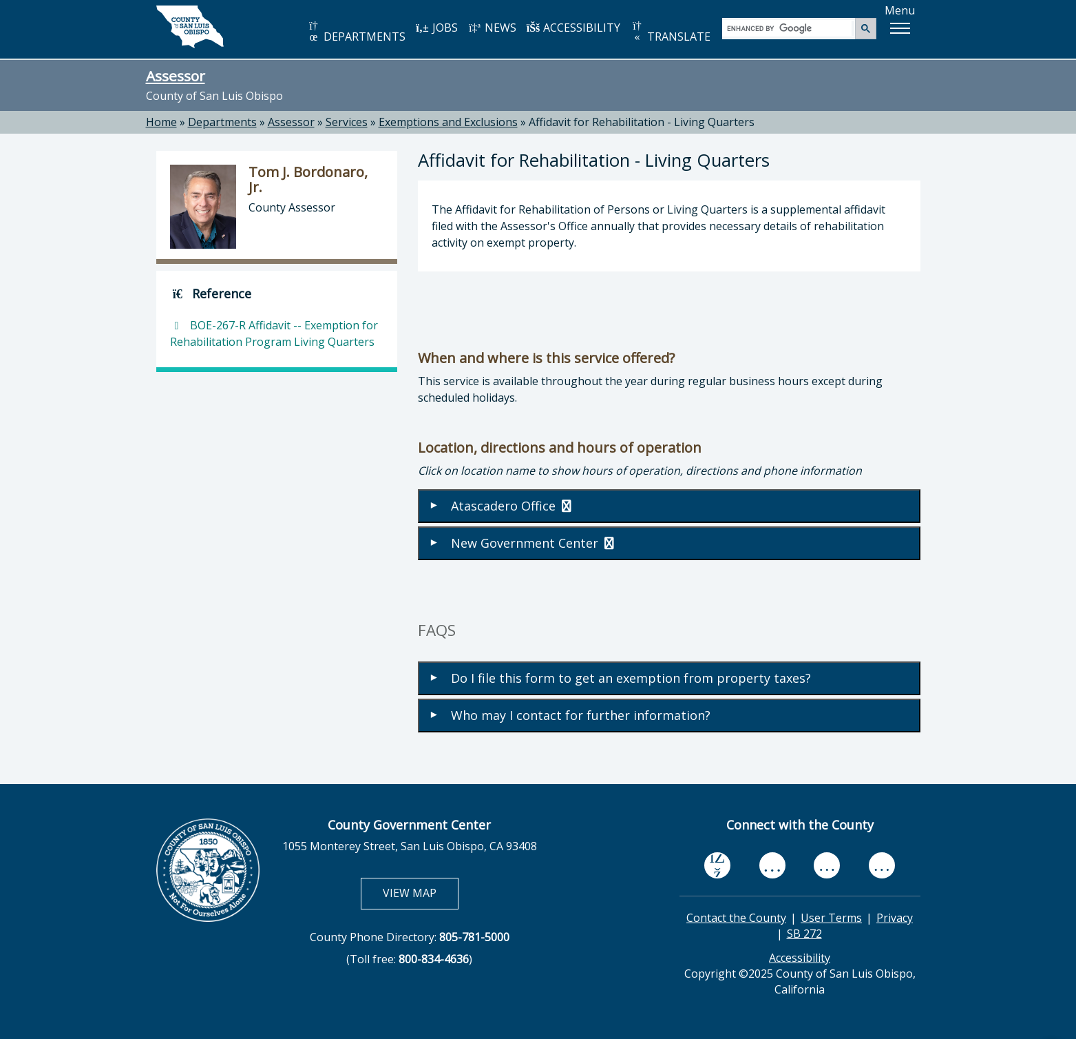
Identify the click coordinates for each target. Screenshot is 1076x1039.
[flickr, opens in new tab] (827, 866)
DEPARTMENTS (356, 32)
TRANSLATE (670, 32)
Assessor (175, 75)
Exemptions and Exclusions (448, 122)
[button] (900, 28)
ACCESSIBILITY (573, 27)
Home (161, 122)
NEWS (492, 27)
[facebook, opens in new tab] (717, 866)
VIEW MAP (420, 893)
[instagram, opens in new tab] (882, 866)
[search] (789, 28)
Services (347, 122)
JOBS (437, 27)
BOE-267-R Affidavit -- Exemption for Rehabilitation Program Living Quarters (274, 333)
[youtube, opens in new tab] (772, 865)
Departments (222, 122)
